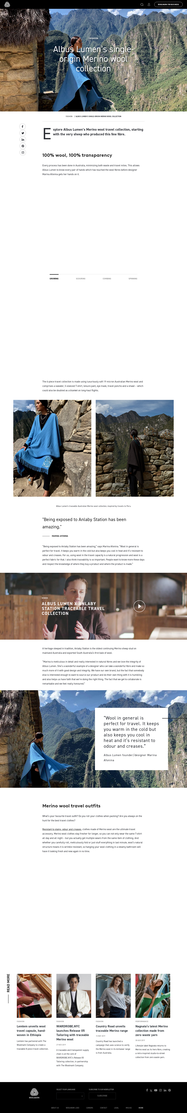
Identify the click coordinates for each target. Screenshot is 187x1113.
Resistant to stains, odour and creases (61, 829)
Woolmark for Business (168, 4)
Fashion (69, 116)
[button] (142, 4)
